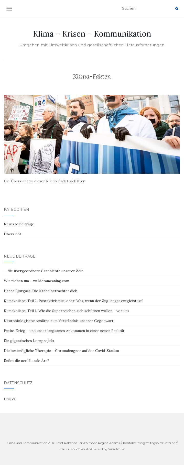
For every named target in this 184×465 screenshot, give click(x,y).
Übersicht (12, 234)
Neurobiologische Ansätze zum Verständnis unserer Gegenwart (58, 320)
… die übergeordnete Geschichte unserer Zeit (43, 271)
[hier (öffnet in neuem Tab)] (81, 181)
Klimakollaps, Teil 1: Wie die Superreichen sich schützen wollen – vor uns (66, 310)
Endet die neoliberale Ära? (26, 360)
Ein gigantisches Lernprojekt (29, 340)
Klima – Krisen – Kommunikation (92, 34)
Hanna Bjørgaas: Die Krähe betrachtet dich (40, 291)
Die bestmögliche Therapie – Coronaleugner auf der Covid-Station (61, 350)
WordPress (116, 449)
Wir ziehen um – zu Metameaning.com (36, 281)
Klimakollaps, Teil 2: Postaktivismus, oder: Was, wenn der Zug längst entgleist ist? (74, 300)
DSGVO (10, 399)
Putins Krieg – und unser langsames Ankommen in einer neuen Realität (64, 330)
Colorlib (83, 449)
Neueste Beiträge (19, 224)
